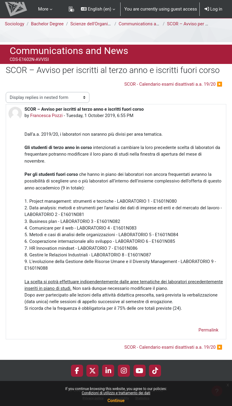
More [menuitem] (43, 9)
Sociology (14, 24)
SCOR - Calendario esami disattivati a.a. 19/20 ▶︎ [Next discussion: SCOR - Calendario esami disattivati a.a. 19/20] (173, 84)
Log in (213, 9)
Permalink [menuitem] (208, 330)
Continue (116, 400)
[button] (98, 9)
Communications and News (146, 24)
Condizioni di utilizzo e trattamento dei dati (116, 393)
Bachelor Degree (47, 24)
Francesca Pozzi (46, 115)
